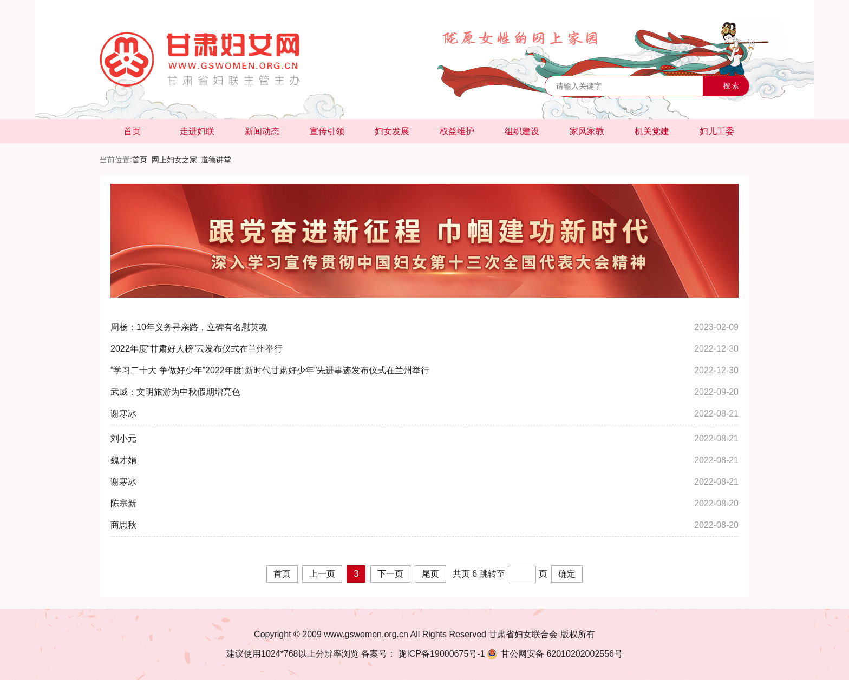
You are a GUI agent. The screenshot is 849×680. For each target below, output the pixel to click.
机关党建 (652, 131)
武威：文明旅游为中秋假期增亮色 (175, 392)
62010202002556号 (554, 653)
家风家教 (587, 131)
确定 (567, 573)
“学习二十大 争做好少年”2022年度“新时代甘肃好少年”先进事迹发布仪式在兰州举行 (269, 370)
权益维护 (457, 131)
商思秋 (123, 525)
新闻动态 (262, 131)
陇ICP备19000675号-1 (440, 653)
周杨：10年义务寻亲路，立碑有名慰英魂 (188, 327)
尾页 (430, 573)
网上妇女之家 (174, 159)
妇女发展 (392, 131)
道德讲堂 (216, 159)
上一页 (322, 573)
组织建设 (522, 131)
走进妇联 (197, 131)
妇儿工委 (717, 131)
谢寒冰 (123, 413)
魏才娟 (123, 460)
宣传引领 (327, 131)
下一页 (390, 573)
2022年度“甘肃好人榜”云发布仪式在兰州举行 (196, 348)
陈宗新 (123, 503)
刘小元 (123, 438)
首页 (132, 131)
